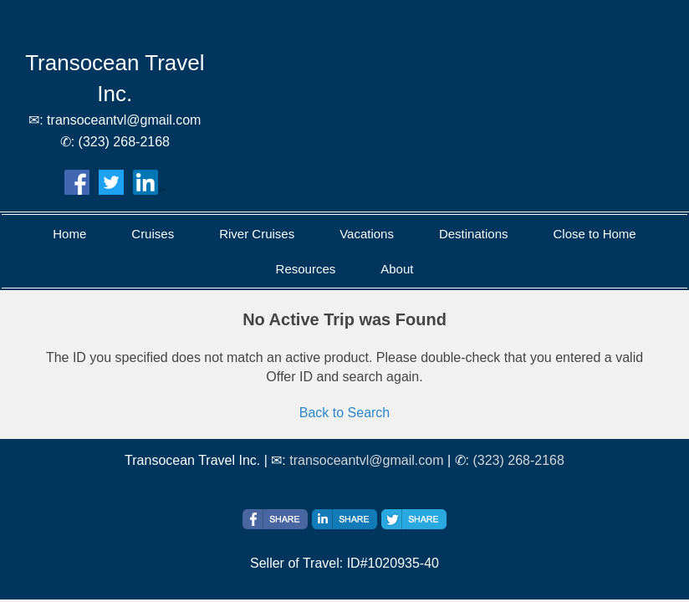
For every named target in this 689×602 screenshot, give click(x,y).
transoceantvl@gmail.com (366, 460)
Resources (306, 269)
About (396, 269)
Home (69, 234)
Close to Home (594, 234)
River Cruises (256, 234)
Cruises (152, 234)
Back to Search (344, 413)
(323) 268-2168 (518, 460)
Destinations (473, 234)
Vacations (366, 234)
